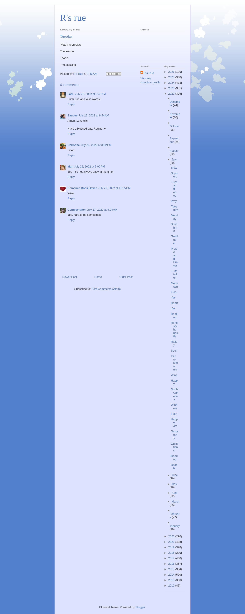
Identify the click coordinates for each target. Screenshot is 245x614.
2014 (171, 574)
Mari (70, 166)
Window (174, 406)
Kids (173, 292)
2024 (171, 82)
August (174, 150)
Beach (174, 466)
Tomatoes (174, 435)
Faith (174, 413)
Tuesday (174, 208)
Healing (174, 315)
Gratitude (174, 240)
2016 (171, 563)
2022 (171, 93)
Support (174, 175)
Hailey (174, 343)
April (174, 492)
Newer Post (69, 277)
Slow (174, 167)
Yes (173, 297)
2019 (171, 547)
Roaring (174, 457)
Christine (74, 145)
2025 (171, 77)
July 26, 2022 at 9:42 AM (90, 94)
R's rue (73, 17)
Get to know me (174, 363)
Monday (174, 217)
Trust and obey (174, 188)
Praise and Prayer (174, 257)
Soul (174, 350)
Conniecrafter (77, 209)
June (175, 475)
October (175, 126)
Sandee (73, 115)
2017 (171, 558)
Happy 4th (174, 423)
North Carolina (174, 394)
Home (98, 277)
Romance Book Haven (82, 188)
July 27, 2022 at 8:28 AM (102, 209)
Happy (174, 382)
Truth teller (174, 274)
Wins (174, 375)
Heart (174, 303)
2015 (171, 569)
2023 (171, 88)
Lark (71, 94)
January (175, 526)
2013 (171, 580)
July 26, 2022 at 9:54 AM (93, 115)
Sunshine (174, 227)
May (174, 484)
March (175, 501)
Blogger (140, 607)
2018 (171, 552)
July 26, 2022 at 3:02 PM (96, 145)
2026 (171, 71)
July (174, 159)
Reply (71, 104)
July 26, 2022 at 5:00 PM (89, 166)
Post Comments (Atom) (106, 289)
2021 (171, 536)
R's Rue (149, 73)
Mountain (174, 285)
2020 (171, 541)
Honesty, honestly (174, 329)
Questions (174, 447)
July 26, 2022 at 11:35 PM (114, 188)
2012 (171, 585)
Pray (174, 201)
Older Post (126, 277)
